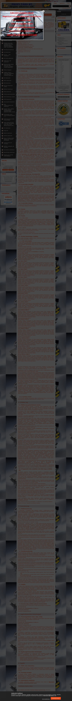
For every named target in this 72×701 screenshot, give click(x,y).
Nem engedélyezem (46, 699)
